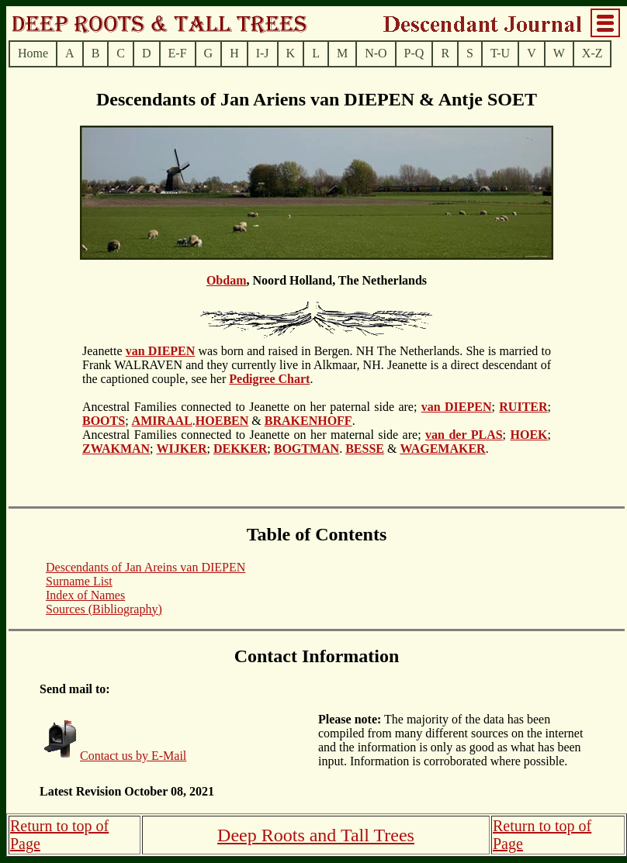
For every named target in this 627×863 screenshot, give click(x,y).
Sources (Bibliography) (104, 609)
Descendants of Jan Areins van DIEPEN (145, 567)
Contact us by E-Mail (133, 755)
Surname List (79, 581)
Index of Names (85, 595)
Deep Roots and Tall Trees (315, 835)
